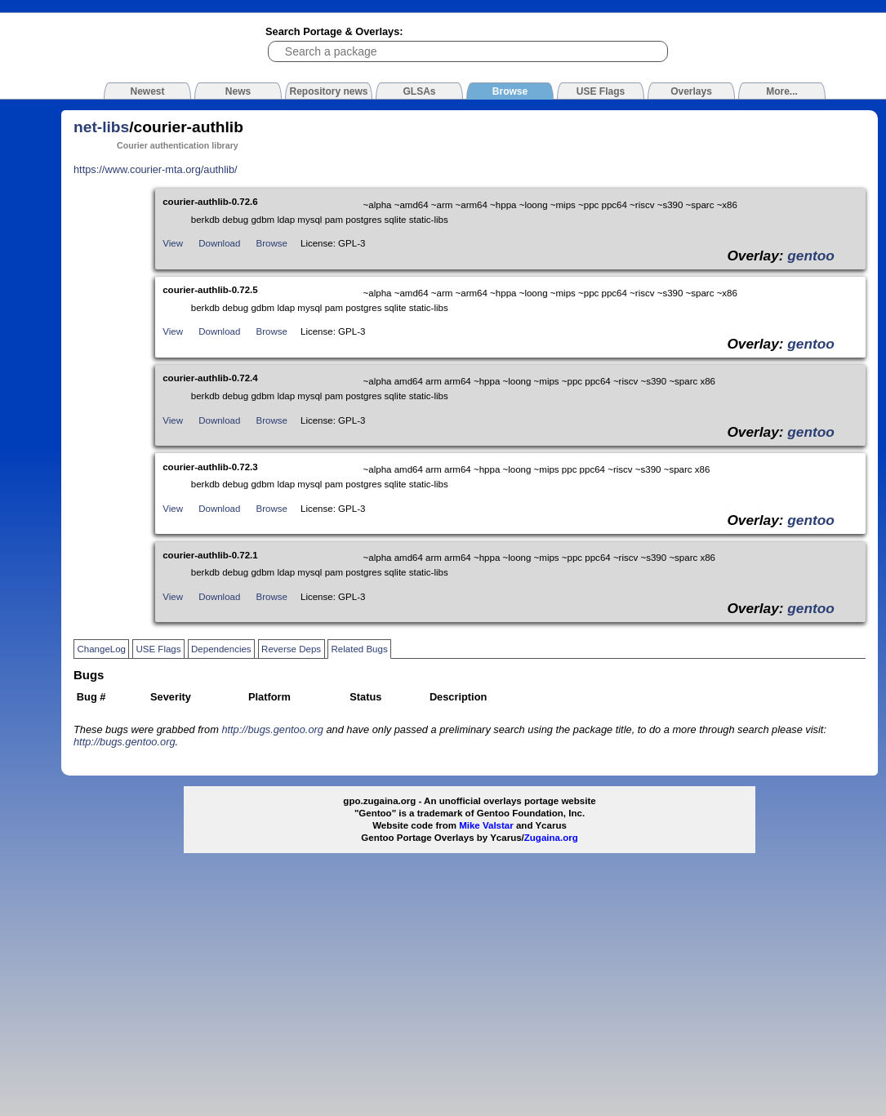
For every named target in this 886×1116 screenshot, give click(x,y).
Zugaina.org (551, 838)
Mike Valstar (486, 825)
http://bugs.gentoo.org (272, 729)
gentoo (811, 255)
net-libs (101, 127)
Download (219, 243)
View (173, 243)
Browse (271, 243)
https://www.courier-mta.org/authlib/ (155, 169)
